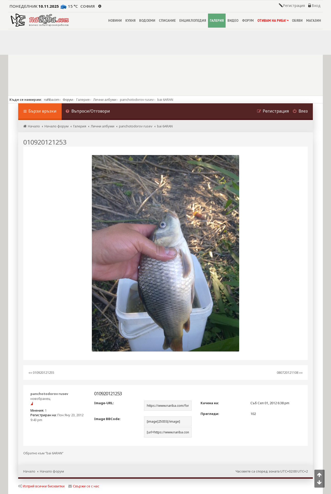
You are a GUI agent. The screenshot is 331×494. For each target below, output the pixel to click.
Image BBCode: (107, 418)
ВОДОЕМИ (147, 20)
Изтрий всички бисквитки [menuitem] (41, 486)
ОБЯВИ (297, 20)
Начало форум (52, 471)
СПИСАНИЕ (167, 20)
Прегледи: (210, 413)
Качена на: (210, 403)
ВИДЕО (232, 20)
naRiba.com (51, 99)
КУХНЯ (130, 20)
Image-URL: (104, 403)
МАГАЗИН (313, 20)
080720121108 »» (290, 372)
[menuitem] (88, 111)
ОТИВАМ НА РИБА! (272, 20)
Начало (29, 471)
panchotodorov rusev (49, 393)
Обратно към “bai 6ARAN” (43, 453)
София (87, 6)
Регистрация (294, 6)
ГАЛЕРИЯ (217, 20)
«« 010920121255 (41, 372)
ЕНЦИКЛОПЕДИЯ (192, 20)
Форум (68, 99)
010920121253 (44, 142)
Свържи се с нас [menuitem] (83, 486)
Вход (316, 6)
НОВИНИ (115, 20)
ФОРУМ (248, 20)
